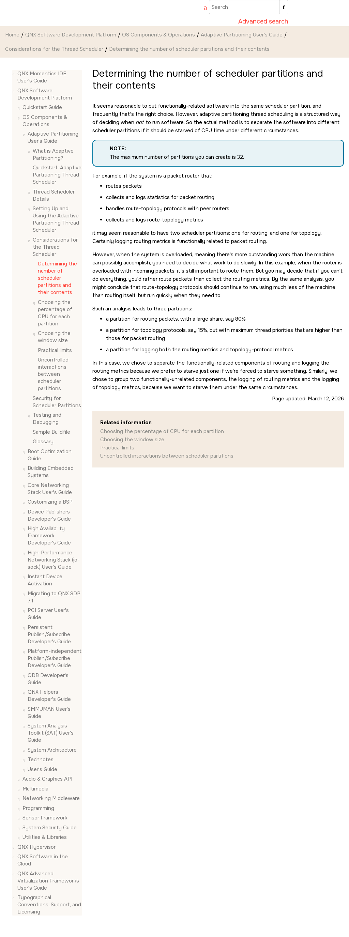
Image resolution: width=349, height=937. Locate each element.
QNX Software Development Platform (70, 34)
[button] (14, 73)
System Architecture (52, 750)
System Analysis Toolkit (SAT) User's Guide (51, 732)
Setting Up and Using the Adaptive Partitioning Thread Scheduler (56, 219)
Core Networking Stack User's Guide (50, 489)
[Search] (283, 7)
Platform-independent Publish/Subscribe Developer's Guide (54, 658)
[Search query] (248, 7)
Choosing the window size (54, 337)
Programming (38, 808)
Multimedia (35, 788)
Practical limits (55, 350)
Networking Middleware (51, 798)
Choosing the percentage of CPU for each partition (55, 313)
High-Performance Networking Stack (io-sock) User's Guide (54, 559)
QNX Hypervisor (36, 847)
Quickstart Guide (42, 107)
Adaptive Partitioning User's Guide (242, 34)
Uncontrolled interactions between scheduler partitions (53, 374)
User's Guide (42, 769)
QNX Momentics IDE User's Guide (41, 77)
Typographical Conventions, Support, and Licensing (49, 904)
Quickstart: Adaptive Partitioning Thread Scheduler (57, 174)
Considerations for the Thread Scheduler (54, 49)
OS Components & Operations (158, 34)
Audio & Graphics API (47, 778)
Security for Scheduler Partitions (57, 402)
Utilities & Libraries (44, 837)
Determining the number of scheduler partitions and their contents (189, 49)
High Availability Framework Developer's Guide (49, 535)
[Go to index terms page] (202, 8)
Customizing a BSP (50, 501)
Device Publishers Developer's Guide (49, 515)
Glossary (43, 441)
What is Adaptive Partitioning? (53, 155)
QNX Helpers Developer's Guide (49, 696)
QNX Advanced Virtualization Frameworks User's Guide (48, 880)
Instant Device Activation (45, 580)
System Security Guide (49, 827)
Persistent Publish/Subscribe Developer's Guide (49, 634)
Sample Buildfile (51, 432)
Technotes (41, 759)
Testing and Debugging (47, 419)
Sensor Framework (44, 817)
